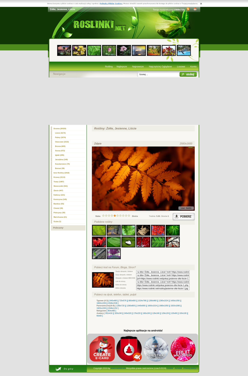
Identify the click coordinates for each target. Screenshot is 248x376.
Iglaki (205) (59, 155)
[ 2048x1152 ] (113, 308)
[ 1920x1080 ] (175, 306)
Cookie (170, 368)
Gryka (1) (57, 221)
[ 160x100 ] (146, 313)
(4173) (60, 133)
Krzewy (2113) (59, 177)
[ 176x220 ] (137, 313)
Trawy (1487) (59, 182)
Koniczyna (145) (60, 199)
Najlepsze (122, 66)
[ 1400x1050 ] (175, 301)
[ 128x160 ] (155, 313)
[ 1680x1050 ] (164, 306)
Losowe (181, 66)
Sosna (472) (60, 151)
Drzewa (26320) (60, 128)
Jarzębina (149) (61, 159)
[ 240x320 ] (127, 313)
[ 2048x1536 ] (113, 303)
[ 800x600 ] (132, 301)
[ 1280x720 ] (120, 306)
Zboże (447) (58, 190)
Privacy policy (189, 368)
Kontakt (178, 368)
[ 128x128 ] (165, 313)
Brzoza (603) (60, 146)
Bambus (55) (59, 204)
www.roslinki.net (118, 368)
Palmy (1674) (60, 137)
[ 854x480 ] (111, 311)
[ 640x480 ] (113, 301)
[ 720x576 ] (122, 301)
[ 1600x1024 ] (152, 306)
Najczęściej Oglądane (160, 66)
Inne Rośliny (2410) (61, 173)
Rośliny (109, 66)
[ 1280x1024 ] (163, 301)
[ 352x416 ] (108, 313)
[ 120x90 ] (174, 313)
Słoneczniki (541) (61, 186)
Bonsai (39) (60, 168)
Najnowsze (138, 66)
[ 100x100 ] (183, 313)
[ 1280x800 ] (131, 306)
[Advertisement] (124, 101)
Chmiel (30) (58, 208)
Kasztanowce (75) (62, 164)
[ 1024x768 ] (142, 301)
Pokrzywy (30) (59, 213)
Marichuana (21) (60, 217)
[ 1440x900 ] (141, 306)
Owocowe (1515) (62, 142)
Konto (193, 66)
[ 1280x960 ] (152, 301)
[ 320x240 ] (118, 313)
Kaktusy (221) (59, 195)
